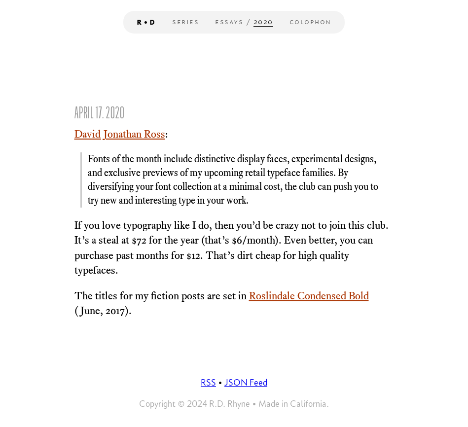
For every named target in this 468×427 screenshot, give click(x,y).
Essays (229, 21)
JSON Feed (245, 382)
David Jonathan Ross (119, 134)
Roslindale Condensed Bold (309, 295)
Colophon (310, 21)
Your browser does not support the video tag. (234, 360)
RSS (208, 382)
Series (185, 21)
